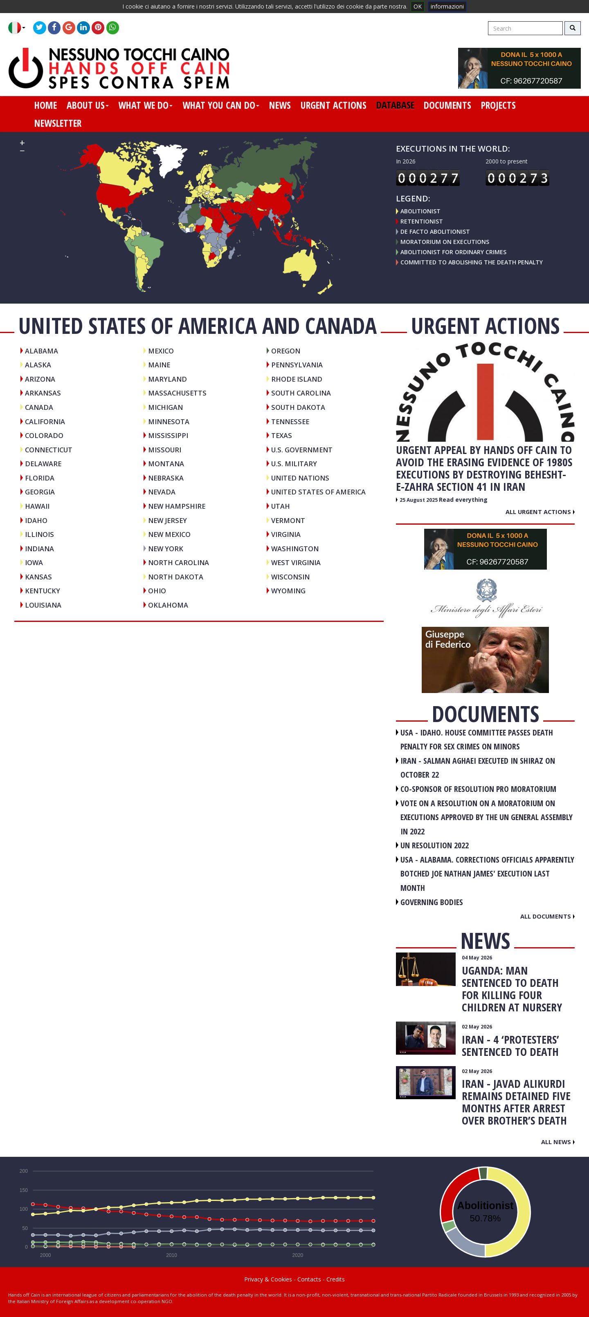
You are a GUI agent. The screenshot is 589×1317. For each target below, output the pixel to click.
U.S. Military (294, 463)
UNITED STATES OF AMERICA (318, 491)
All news (558, 1142)
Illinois (39, 534)
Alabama (41, 351)
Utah (280, 506)
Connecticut (48, 449)
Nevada (161, 491)
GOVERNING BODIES (431, 902)
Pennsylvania (297, 364)
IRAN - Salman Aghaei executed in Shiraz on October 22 (477, 767)
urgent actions (333, 105)
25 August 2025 (419, 499)
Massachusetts (177, 393)
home (45, 105)
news (280, 105)
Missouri (164, 449)
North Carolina (178, 562)
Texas (281, 435)
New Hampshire (176, 506)
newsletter (57, 123)
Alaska (38, 364)
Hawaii (37, 506)
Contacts (309, 1279)
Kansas (38, 576)
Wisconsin (290, 576)
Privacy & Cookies (268, 1279)
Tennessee (290, 421)
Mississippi (168, 435)
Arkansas (43, 393)
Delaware (43, 463)
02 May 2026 (477, 1026)
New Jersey (167, 520)
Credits (335, 1279)
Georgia (40, 491)
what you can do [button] (220, 105)
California (45, 421)
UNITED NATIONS (300, 478)
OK (418, 6)
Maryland (167, 379)
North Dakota (175, 576)
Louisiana (43, 605)
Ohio (157, 590)
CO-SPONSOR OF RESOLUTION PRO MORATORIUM (478, 788)
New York (165, 548)
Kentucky (42, 590)
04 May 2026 (477, 957)
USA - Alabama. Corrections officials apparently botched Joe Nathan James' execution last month (487, 873)
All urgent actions (540, 512)
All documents (547, 916)
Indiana (39, 548)
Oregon (285, 351)
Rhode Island (296, 379)
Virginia (286, 534)
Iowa (34, 562)
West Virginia (296, 562)
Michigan (165, 407)
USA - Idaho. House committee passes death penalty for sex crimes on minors (476, 739)
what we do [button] (145, 105)
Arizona (40, 379)
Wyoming (288, 590)
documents (447, 105)
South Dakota (298, 407)
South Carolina (301, 393)
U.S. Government (302, 449)
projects (498, 105)
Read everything (463, 499)
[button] (19, 27)
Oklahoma (168, 605)
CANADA (39, 407)
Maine (159, 364)
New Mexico (169, 534)
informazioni (447, 6)
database (395, 105)
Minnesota (168, 421)
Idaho (36, 520)
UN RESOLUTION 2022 (434, 845)
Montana (166, 463)
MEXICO (161, 351)
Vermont (288, 520)
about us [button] (88, 105)
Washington (295, 548)
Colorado (44, 435)
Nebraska (166, 478)
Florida (39, 478)
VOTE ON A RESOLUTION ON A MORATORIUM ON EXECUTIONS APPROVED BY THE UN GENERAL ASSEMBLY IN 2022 (486, 817)
